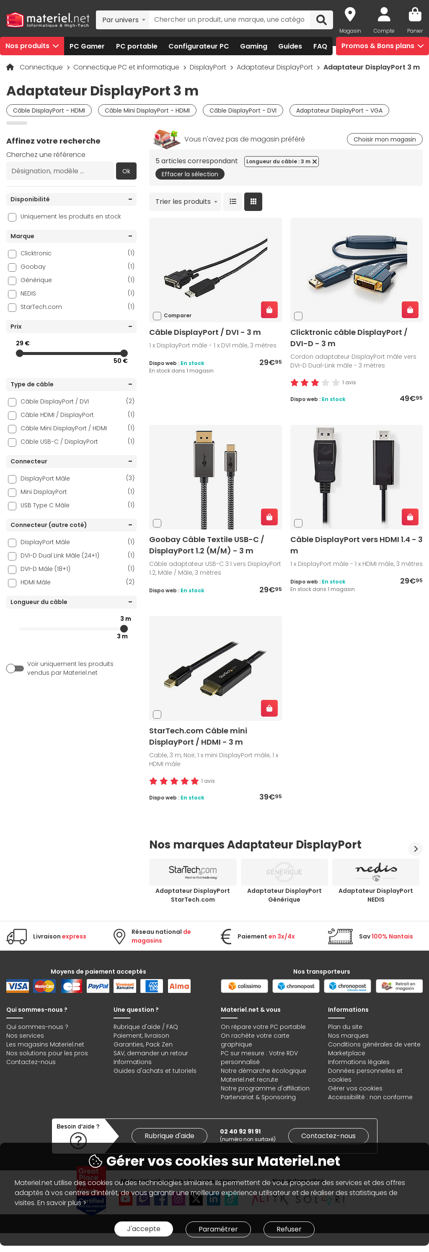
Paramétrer (218, 1229)
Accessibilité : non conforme (370, 1097)
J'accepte (143, 1229)
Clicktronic (77, 253)
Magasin (350, 30)
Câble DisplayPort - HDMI (49, 110)
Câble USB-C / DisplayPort (77, 441)
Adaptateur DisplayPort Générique (284, 895)
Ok (126, 171)
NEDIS (77, 293)
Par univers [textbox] (120, 20)
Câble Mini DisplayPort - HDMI (147, 110)
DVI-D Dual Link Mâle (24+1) (77, 555)
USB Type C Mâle (77, 505)
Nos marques (348, 1035)
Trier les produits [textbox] (183, 201)
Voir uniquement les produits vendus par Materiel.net (70, 668)
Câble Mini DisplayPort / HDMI (77, 428)
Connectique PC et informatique (127, 67)
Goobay (77, 266)
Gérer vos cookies (355, 1088)
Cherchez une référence (45, 154)
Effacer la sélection (190, 174)
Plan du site (345, 1027)
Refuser (289, 1229)
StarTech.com (77, 306)
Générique (77, 279)
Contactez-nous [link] (328, 1136)
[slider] (19, 353)
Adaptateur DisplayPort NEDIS (376, 895)
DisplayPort (209, 67)
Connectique (42, 67)
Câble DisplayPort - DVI (243, 110)
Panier (415, 30)
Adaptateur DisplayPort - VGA (339, 110)
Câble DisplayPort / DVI (77, 401)
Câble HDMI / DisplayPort (77, 414)
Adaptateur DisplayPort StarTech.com (192, 895)
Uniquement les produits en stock (71, 216)
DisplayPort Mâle (77, 478)
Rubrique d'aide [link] (169, 1136)
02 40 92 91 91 (240, 1131)
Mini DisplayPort (77, 491)
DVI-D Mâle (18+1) (77, 568)
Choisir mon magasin (385, 139)
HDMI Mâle (77, 582)
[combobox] (122, 19)
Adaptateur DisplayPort (276, 67)
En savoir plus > (61, 1203)
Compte (384, 30)
